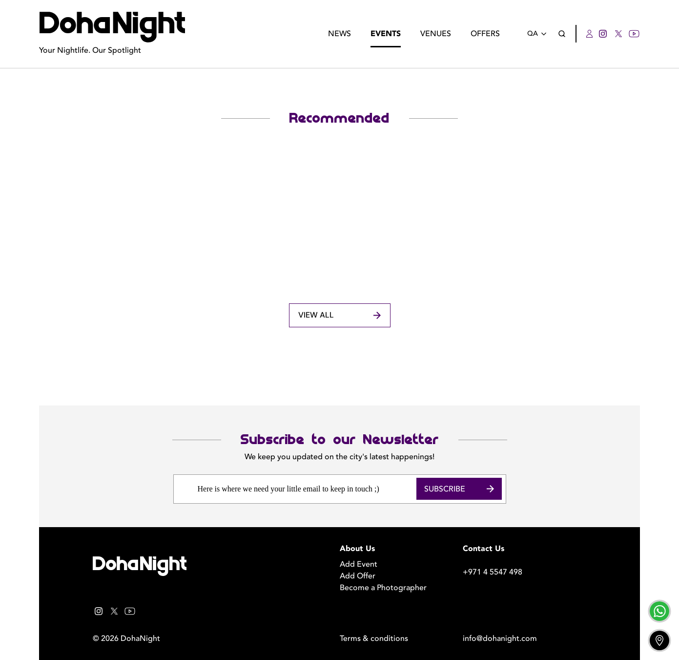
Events (385, 33)
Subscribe (459, 489)
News (339, 33)
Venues (435, 33)
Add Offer (357, 576)
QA (538, 34)
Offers (485, 33)
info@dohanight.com (500, 638)
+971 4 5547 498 (492, 572)
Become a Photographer (383, 587)
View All (339, 315)
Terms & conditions (374, 638)
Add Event (358, 564)
